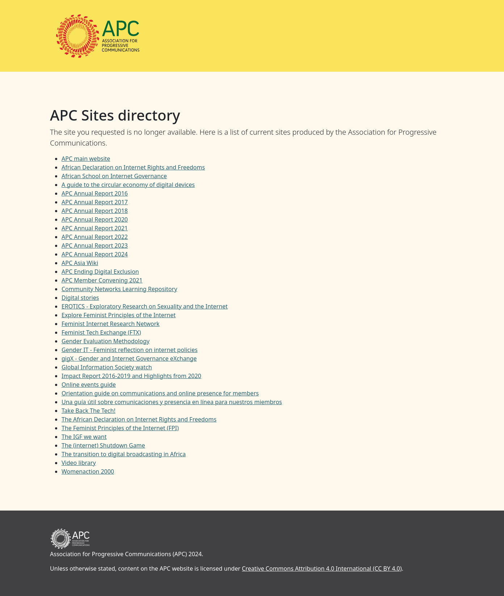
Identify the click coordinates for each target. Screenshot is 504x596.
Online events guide (89, 385)
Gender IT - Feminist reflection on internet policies (130, 350)
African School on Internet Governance (114, 176)
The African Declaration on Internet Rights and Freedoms (139, 419)
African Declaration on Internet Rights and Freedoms (133, 167)
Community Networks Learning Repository (119, 289)
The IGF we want (84, 437)
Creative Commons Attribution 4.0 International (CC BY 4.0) (322, 568)
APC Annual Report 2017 (95, 202)
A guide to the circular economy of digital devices (128, 185)
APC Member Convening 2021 (102, 280)
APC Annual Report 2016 (95, 193)
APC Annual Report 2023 (95, 245)
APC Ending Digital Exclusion (100, 272)
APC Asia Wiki (80, 263)
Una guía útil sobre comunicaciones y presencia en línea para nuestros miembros (172, 402)
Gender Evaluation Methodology (106, 341)
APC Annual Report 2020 (95, 219)
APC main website (86, 159)
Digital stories (80, 298)
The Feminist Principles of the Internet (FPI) (120, 428)
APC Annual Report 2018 (95, 211)
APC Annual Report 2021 (95, 228)
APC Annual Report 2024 (95, 254)
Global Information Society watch (107, 367)
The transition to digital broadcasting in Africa (124, 454)
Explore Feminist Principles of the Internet (119, 315)
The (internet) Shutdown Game (103, 445)
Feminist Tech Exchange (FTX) (101, 332)
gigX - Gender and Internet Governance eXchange (129, 358)
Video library (79, 463)
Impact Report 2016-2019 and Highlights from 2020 (131, 376)
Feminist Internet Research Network (111, 324)
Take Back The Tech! (89, 411)
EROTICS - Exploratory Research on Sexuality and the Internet (145, 306)
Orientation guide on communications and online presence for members (160, 393)
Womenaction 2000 (88, 471)
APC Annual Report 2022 (95, 237)
